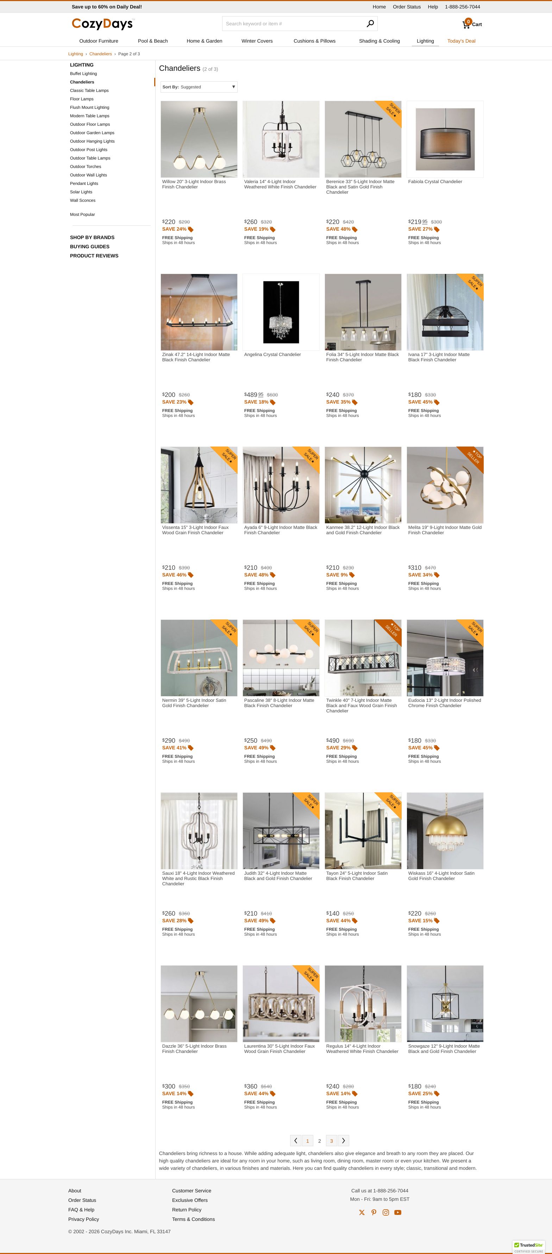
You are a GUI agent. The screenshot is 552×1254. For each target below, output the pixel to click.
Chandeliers (100, 53)
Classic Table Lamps (89, 90)
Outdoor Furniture (99, 41)
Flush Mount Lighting (89, 107)
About (74, 1190)
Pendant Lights (84, 183)
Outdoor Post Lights (88, 149)
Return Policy (186, 1209)
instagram (385, 1212)
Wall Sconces (82, 200)
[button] (529, 1247)
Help (433, 7)
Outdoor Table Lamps (90, 158)
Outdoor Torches (85, 166)
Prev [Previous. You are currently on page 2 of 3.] (295, 1140)
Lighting (425, 41)
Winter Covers (257, 41)
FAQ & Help (81, 1209)
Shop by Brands (92, 237)
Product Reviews (94, 255)
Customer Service (191, 1190)
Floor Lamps (82, 98)
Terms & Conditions (193, 1219)
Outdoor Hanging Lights (92, 141)
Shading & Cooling (379, 41)
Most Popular (82, 214)
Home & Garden (204, 41)
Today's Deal (461, 41)
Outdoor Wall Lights (88, 175)
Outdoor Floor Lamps (90, 124)
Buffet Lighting (83, 73)
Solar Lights (81, 191)
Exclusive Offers (190, 1200)
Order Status (407, 7)
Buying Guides (89, 246)
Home (379, 7)
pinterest (374, 1212)
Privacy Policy (83, 1219)
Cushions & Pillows (314, 41)
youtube (397, 1212)
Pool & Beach (153, 41)
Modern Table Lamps (89, 115)
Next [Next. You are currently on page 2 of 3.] (343, 1140)
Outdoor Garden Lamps (92, 132)
